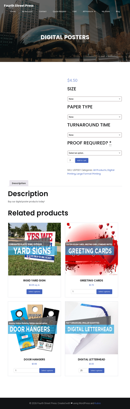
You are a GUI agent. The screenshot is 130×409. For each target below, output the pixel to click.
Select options (34, 291)
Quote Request (59, 11)
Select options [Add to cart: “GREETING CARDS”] (104, 291)
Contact (42, 11)
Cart (75, 11)
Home (13, 11)
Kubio (98, 403)
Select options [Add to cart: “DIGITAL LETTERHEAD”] (96, 370)
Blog (118, 11)
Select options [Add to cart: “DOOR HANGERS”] (47, 370)
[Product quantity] (71, 160)
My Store (106, 11)
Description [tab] (19, 183)
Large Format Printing (89, 173)
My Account (27, 11)
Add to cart (81, 160)
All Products (100, 170)
